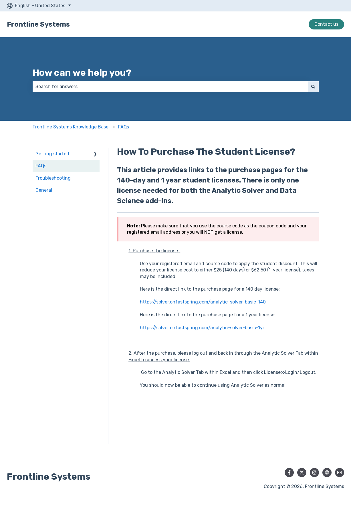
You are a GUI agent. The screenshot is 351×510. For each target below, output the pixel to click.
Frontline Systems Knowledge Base (70, 127)
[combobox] (170, 86)
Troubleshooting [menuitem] (53, 178)
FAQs (123, 127)
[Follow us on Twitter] (301, 472)
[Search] (313, 86)
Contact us (326, 24)
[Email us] (339, 472)
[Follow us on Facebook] (289, 472)
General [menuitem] (43, 190)
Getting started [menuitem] (52, 153)
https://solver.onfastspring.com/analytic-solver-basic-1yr (202, 327)
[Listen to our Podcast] (327, 472)
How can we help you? (82, 72)
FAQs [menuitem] (40, 165)
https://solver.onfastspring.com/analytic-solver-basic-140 (203, 302)
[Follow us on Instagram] (314, 472)
